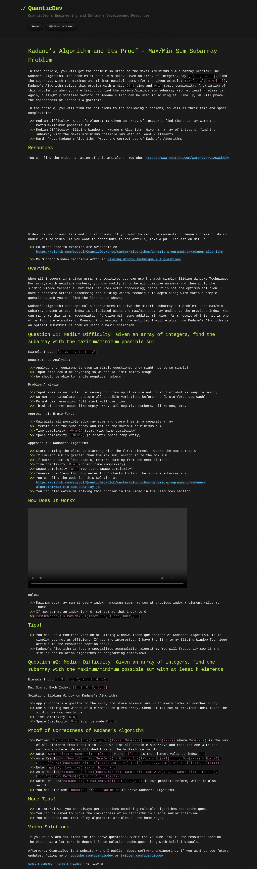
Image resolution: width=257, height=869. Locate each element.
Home (35, 26)
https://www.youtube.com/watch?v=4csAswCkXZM (187, 158)
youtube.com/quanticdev (91, 855)
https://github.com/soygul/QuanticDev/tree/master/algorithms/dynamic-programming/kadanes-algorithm (129, 252)
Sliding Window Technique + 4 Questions (144, 259)
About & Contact (40, 863)
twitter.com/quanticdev (142, 855)
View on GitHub (61, 26)
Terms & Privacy (69, 863)
